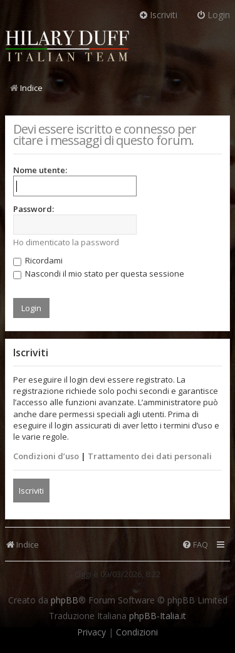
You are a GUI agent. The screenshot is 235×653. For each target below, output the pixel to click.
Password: (33, 209)
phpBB (64, 600)
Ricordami (38, 260)
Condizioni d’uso (46, 456)
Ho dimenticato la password (66, 242)
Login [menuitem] (213, 15)
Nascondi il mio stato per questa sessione (98, 273)
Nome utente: (40, 170)
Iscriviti (31, 490)
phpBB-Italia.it (157, 616)
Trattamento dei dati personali (150, 456)
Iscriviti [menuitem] (157, 15)
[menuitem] (195, 545)
